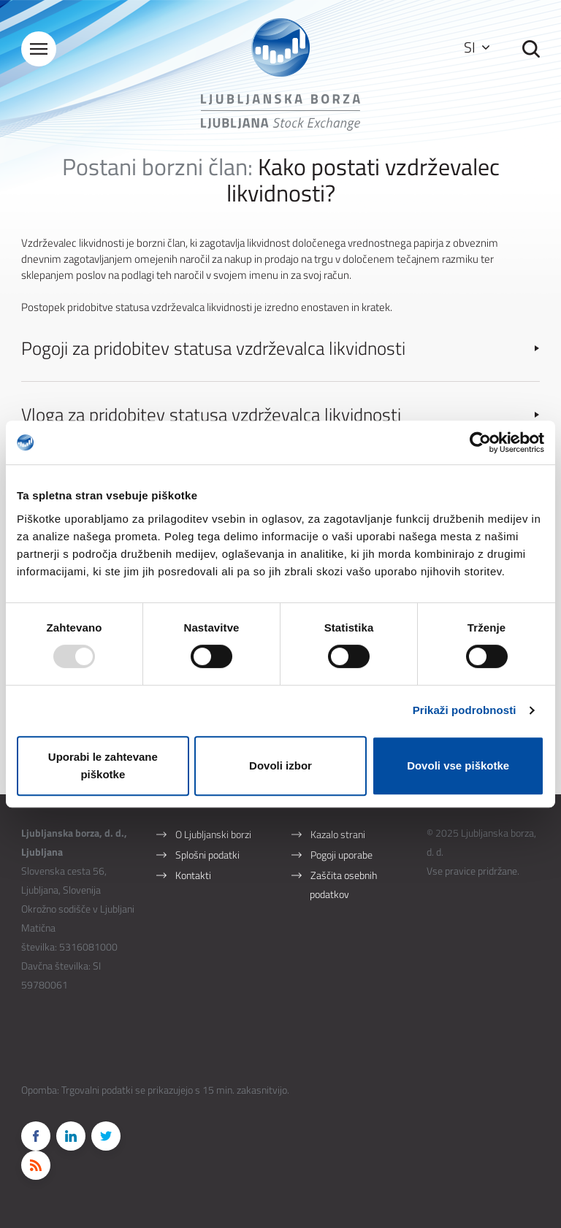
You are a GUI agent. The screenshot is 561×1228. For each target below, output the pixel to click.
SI (476, 47)
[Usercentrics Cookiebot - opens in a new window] (480, 442)
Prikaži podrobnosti (464, 710)
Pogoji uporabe (341, 854)
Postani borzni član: (157, 166)
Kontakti (193, 875)
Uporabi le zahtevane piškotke (103, 765)
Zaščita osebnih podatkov (343, 884)
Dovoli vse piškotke (458, 765)
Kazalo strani (337, 834)
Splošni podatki (207, 854)
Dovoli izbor (280, 765)
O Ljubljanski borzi (213, 834)
